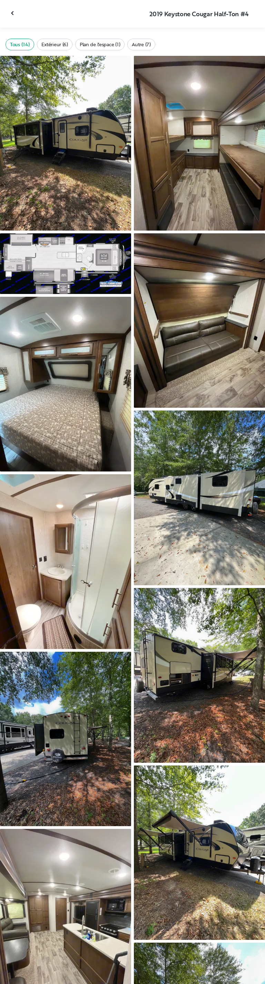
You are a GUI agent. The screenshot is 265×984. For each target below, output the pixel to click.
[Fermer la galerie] (13, 13)
